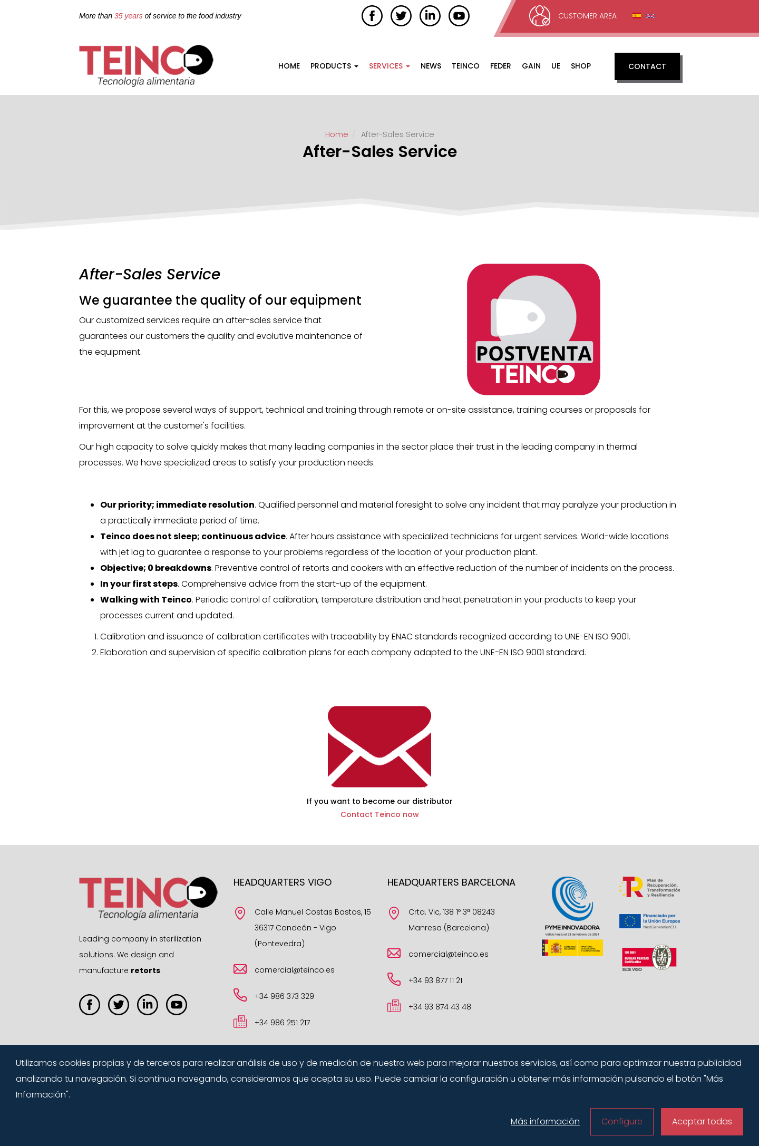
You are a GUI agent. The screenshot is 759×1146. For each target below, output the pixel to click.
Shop (581, 66)
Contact (647, 66)
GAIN (531, 66)
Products (334, 66)
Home (289, 66)
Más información (545, 1121)
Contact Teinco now (379, 814)
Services (389, 66)
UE (555, 66)
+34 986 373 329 (284, 996)
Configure (622, 1121)
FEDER (500, 66)
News (431, 66)
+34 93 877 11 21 (435, 980)
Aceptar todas (702, 1121)
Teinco (466, 66)
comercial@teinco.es (295, 970)
